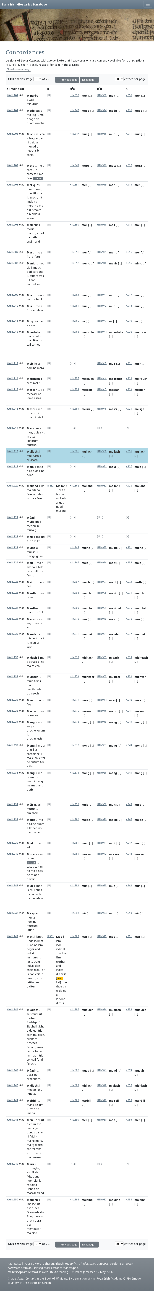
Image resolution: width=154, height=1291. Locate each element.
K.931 (129, 547)
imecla (31, 1113)
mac (29, 1157)
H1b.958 (102, 592)
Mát (59, 937)
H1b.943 (102, 321)
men (84, 95)
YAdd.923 (12, 547)
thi (31, 766)
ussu (33, 436)
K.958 (129, 1199)
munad (31, 146)
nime (40, 174)
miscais (86, 854)
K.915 (129, 184)
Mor (29, 295)
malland (87, 486)
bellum (39, 1105)
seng (32, 777)
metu (85, 165)
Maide (31, 820)
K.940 (129, 700)
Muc (30, 134)
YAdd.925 (12, 582)
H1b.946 (102, 378)
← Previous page (67, 79)
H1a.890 (74, 95)
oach (36, 456)
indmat (38, 941)
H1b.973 (102, 885)
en (31, 890)
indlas (30, 966)
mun (84, 886)
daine (39, 1132)
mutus (31, 809)
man (29, 336)
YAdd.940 (12, 853)
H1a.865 (74, 547)
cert (35, 272)
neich (30, 875)
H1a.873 (74, 676)
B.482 (50, 485)
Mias (30, 700)
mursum (32, 926)
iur (28, 299)
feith (30, 575)
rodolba (32, 1185)
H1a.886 (74, 1009)
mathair (36, 785)
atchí (30, 1153)
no (36, 205)
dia (29, 1224)
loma (30, 398)
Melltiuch (33, 379)
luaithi (31, 781)
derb (30, 789)
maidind (32, 1233)
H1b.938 (102, 224)
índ (61, 953)
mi (83, 321)
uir (31, 210)
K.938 (129, 657)
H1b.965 (102, 711)
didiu (37, 970)
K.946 (129, 819)
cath (32, 1109)
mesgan (139, 390)
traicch (31, 978)
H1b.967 (102, 745)
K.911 (129, 133)
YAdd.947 (12, 1100)
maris (30, 1105)
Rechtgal (32, 1022)
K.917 (129, 294)
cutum (35, 762)
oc (35, 875)
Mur (29, 306)
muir (112, 364)
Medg (31, 111)
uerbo (38, 894)
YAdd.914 (12, 378)
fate (29, 170)
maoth (31, 233)
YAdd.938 (12, 819)
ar (42, 138)
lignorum (32, 441)
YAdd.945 (12, 1070)
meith (85, 582)
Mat (30, 937)
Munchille (33, 332)
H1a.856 (74, 332)
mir (83, 913)
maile (30, 758)
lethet (33, 828)
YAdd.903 (12, 133)
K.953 (129, 1070)
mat (84, 937)
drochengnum (36, 730)
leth (29, 1094)
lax (38, 1090)
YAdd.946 (12, 1085)
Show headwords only (18, 69)
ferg (37, 256)
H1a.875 (74, 711)
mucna (40, 134)
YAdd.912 (12, 332)
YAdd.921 (12, 517)
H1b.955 (102, 547)
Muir (30, 364)
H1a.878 (74, 772)
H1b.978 (102, 1085)
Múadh (31, 1070)
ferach (31, 1047)
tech (29, 383)
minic (138, 263)
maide (85, 820)
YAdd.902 (12, 110)
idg (34, 115)
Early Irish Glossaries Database (24, 4)
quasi (30, 100)
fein (29, 178)
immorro (32, 957)
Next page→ (89, 79)
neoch (30, 150)
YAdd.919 (12, 466)
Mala (30, 467)
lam (40, 945)
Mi (28, 321)
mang (138, 722)
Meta (30, 165)
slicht (40, 1026)
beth (34, 237)
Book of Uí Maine (56, 1278)
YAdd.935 (12, 745)
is (28, 597)
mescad (32, 394)
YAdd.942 (12, 913)
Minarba (32, 95)
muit (84, 805)
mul (29, 456)
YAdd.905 (12, 184)
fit (34, 193)
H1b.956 (102, 562)
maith (30, 666)
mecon (86, 711)
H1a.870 (74, 619)
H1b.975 (102, 936)
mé (41, 321)
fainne (31, 494)
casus (30, 866)
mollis (30, 229)
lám (58, 941)
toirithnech (34, 689)
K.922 (129, 378)
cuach (35, 1208)
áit (35, 638)
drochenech (34, 738)
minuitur (32, 104)
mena (37, 1153)
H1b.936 (102, 165)
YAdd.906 (12, 224)
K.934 (129, 592)
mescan (86, 390)
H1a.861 (74, 451)
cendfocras (36, 276)
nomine (31, 368)
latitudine (33, 982)
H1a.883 (74, 885)
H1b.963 (102, 676)
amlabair (32, 813)
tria (40, 1030)
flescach (32, 1043)
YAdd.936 (12, 772)
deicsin (31, 879)
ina (29, 785)
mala (112, 467)
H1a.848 (74, 165)
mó (40, 409)
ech (37, 666)
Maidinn (32, 1200)
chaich (37, 210)
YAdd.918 (12, 451)
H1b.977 (102, 1070)
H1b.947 (102, 389)
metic (37, 267)
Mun (30, 886)
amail (40, 233)
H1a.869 (74, 608)
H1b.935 (102, 133)
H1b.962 (102, 657)
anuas (60, 502)
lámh (36, 340)
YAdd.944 (12, 1009)
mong (85, 745)
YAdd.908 (12, 263)
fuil (41, 612)
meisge (139, 409)
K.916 (129, 263)
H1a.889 (74, 1100)
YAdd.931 (12, 676)
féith (62, 490)
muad (85, 1070)
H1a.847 (74, 133)
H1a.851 (74, 184)
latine (39, 898)
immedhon (34, 284)
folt (40, 567)
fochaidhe (33, 754)
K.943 (129, 745)
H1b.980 (102, 95)
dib (29, 214)
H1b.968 (102, 772)
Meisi (30, 1164)
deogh (31, 119)
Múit (30, 805)
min (29, 894)
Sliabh (35, 1172)
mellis (36, 383)
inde (59, 945)
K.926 (129, 451)
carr (29, 1051)
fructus (31, 445)
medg (85, 111)
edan (30, 475)
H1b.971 (102, 843)
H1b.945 (102, 363)
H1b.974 (102, 913)
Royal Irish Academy (109, 1278)
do (42, 390)
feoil (39, 299)
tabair (39, 1051)
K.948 (129, 853)
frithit (33, 1136)
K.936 (129, 619)
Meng (31, 722)
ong (29, 749)
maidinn (114, 1200)
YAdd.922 (12, 536)
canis (30, 155)
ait (42, 638)
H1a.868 (74, 592)
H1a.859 (74, 408)
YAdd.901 (12, 95)
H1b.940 (102, 263)
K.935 (129, 608)
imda (30, 201)
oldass (36, 214)
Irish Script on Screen (37, 1283)
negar (30, 949)
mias (84, 700)
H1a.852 (74, 263)
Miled (40, 1193)
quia (29, 193)
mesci (113, 409)
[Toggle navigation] (147, 4)
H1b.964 (102, 700)
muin (30, 681)
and (37, 241)
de (37, 119)
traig (37, 961)
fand (40, 1059)
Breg (30, 1216)
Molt (30, 563)
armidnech (33, 1079)
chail (36, 336)
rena (39, 1149)
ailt (29, 567)
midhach (87, 657)
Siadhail (32, 1026)
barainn (39, 1216)
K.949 (129, 885)
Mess (30, 428)
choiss (60, 986)
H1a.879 (74, 804)
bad (29, 272)
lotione (60, 999)
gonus (31, 1132)
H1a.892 (74, 1199)
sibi (37, 150)
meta (113, 165)
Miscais (32, 854)
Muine (31, 548)
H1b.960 (102, 619)
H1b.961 (102, 634)
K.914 (129, 224)
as (28, 627)
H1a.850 (74, 224)
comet (36, 344)
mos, (30, 432)
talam (39, 310)
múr (112, 306)
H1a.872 (74, 657)
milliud (40, 537)
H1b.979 (102, 1100)
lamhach (32, 1055)
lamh (39, 937)
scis (40, 871)
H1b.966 (102, 721)
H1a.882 (74, 853)
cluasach (32, 460)
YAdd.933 (12, 711)
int (42, 471)
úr (28, 310)
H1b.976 (102, 1009)
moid (84, 843)
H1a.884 (74, 913)
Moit (30, 843)
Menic (31, 263)
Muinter (32, 677)
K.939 (129, 676)
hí (38, 413)
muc (84, 134)
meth (113, 582)
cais (31, 858)
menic (85, 263)
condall (31, 1059)
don (37, 966)
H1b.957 (102, 582)
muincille (87, 332)
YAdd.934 (12, 721)
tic (28, 267)
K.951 (129, 936)
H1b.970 (102, 819)
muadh (139, 1070)
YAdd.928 (12, 619)
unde (30, 941)
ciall (40, 417)
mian (32, 642)
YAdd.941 (12, 885)
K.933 (129, 582)
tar (29, 1149)
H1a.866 (74, 562)
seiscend (32, 1014)
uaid (34, 832)
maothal (87, 608)
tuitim (39, 866)
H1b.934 (102, 110)
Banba (31, 1189)
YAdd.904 (12, 165)
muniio (31, 552)
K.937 (129, 634)
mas (84, 619)
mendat (86, 634)
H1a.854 (74, 305)
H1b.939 (102, 184)
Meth (30, 582)
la (38, 642)
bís (58, 494)
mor (84, 295)
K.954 (129, 1085)
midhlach (140, 1085)
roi (33, 1149)
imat (39, 189)
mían (30, 638)
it (41, 197)
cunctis (39, 123)
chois (30, 970)
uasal (30, 1074)
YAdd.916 (12, 408)
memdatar (34, 1229)
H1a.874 (74, 700)
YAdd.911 (12, 321)
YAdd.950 (12, 1199)
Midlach (32, 1085)
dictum (31, 1124)
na (35, 201)
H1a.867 (74, 582)
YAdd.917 (12, 428)
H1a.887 (74, 1070)
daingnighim (35, 556)
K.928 (129, 485)
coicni (30, 1128)
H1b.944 (102, 332)
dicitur (31, 986)
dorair (39, 1220)
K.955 (129, 1100)
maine (31, 1141)
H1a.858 (74, 389)
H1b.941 (102, 294)
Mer (29, 185)
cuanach (32, 1039)
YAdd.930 (12, 657)
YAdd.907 (12, 252)
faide (32, 824)
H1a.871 (74, 634)
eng (29, 726)
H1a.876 (74, 721)
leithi (42, 758)
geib (32, 142)
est (39, 1124)
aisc (33, 413)
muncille (140, 332)
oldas (36, 471)
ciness (30, 715)
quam (30, 123)
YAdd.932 (12, 700)
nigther (60, 961)
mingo (31, 898)
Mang (31, 773)
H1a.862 (74, 485)
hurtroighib (34, 1180)
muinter (114, 677)
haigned (34, 138)
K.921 (129, 363)
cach (29, 646)
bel (38, 1120)
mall (84, 225)
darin (63, 494)
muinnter (87, 677)
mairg (30, 1145)
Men (30, 1120)
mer (84, 185)
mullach (86, 451)
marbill (86, 1101)
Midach (32, 657)
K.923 (129, 389)
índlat (59, 970)
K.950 (129, 913)
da (30, 1030)
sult (35, 571)
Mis (29, 1176)
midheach (141, 657)
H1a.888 (74, 1085)
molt (84, 563)
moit (112, 843)
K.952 (129, 1009)
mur (29, 189)
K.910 (129, 110)
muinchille (116, 332)
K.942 (129, 721)
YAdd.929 (12, 634)
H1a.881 (74, 843)
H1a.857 (74, 378)
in (36, 417)
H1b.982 (102, 1199)
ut (40, 1014)
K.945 (129, 804)
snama (37, 1157)
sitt (42, 432)
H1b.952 (102, 485)
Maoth (31, 593)
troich (39, 1145)
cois (37, 974)
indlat (30, 953)
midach (114, 657)
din (58, 974)
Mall (30, 225)
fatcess (31, 174)
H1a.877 (74, 745)
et (38, 978)
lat (28, 961)
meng (85, 722)
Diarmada (33, 1212)
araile (30, 218)
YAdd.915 (12, 389)
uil (28, 280)
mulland (61, 511)
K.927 (129, 466)
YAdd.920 (12, 485)
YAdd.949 (12, 1163)
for (42, 762)
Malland (32, 486)
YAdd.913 (12, 363)
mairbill (114, 1101)
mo (29, 115)
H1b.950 (102, 451)
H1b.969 (102, 804)
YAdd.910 (12, 305)
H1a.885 (74, 936)
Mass (30, 619)
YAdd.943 (12, 936)
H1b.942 (102, 305)
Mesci (31, 409)
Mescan (32, 390)
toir (36, 681)
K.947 (129, 843)
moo (41, 263)
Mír (29, 913)
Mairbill (32, 1101)
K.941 (129, 711)
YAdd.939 (12, 843)
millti (37, 541)
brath (30, 1220)
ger (37, 1128)
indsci (32, 325)
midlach (86, 1085)
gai (35, 1030)
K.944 (129, 772)
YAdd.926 (12, 592)
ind (39, 394)
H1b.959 (102, 608)
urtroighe (33, 1168)
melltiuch (115, 379)
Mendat (32, 634)
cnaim (30, 241)
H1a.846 (74, 110)
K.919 (129, 321)
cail (29, 344)
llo (30, 471)
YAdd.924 (12, 562)
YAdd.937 (12, 804)
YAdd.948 (12, 1119)
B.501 (50, 936)
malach (31, 490)
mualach (38, 1035)
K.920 (129, 332)
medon (31, 526)
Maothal (33, 608)
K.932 (129, 562)
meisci (85, 409)
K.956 (129, 95)
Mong (31, 745)
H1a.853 (74, 294)
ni (28, 142)
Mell (30, 537)
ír (28, 256)
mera (30, 205)
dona (36, 1176)
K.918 (129, 305)
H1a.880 (74, 819)
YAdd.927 (12, 608)
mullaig (31, 530)
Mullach (32, 451)
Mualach (33, 1010)
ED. (59, 978)
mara (40, 368)
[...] (90, 95)
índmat (60, 949)
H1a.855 (74, 321)
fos (29, 704)
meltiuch (87, 379)
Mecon (31, 711)
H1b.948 (102, 408)
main (30, 685)
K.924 (129, 408)
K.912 (129, 165)
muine (85, 548)
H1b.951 (102, 466)
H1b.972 (102, 853)
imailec (31, 1204)
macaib (31, 1193)
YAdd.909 (12, 294)
